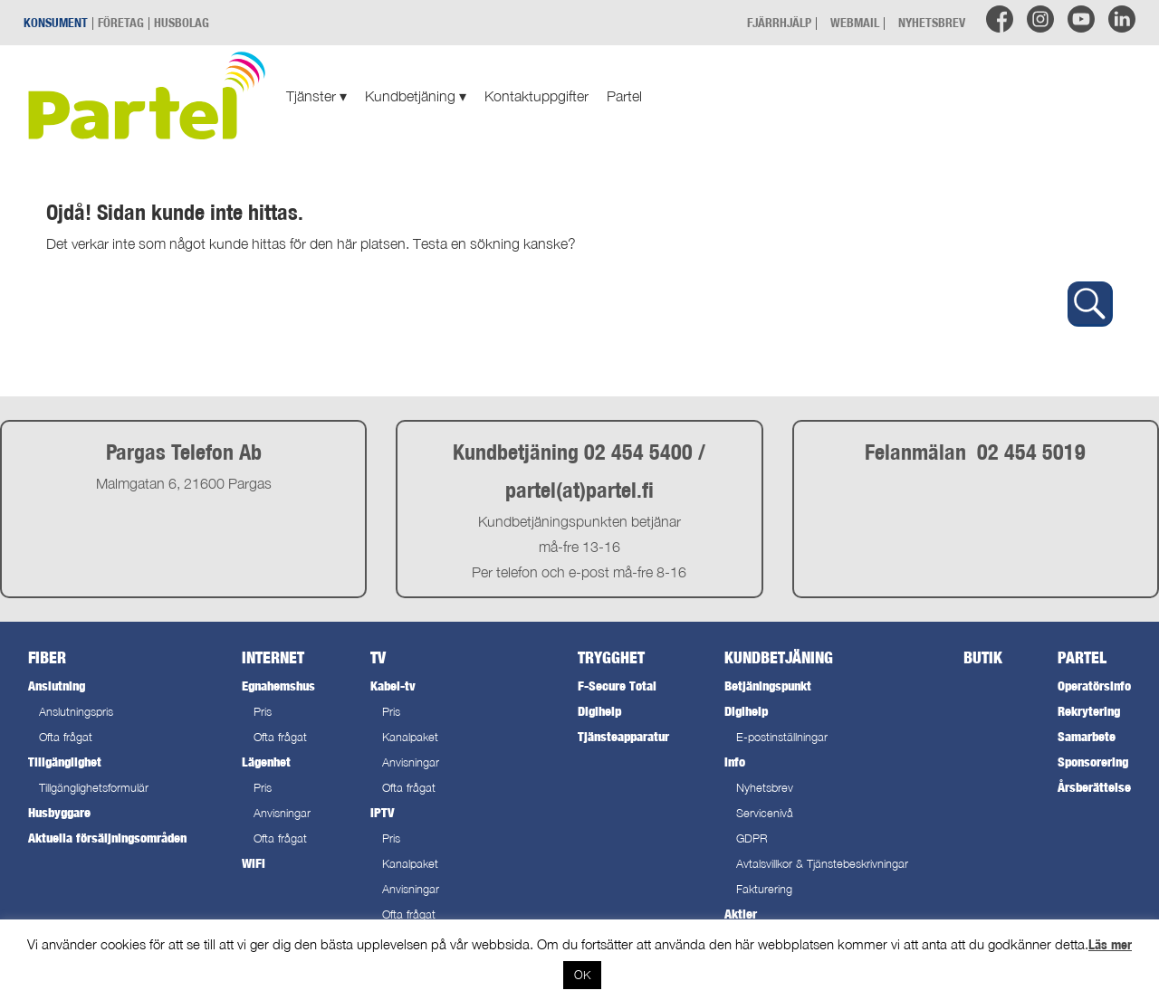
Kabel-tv (393, 685)
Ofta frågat (65, 737)
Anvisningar (282, 813)
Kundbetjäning (415, 96)
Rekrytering (1089, 711)
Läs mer (1110, 944)
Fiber (47, 657)
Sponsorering (1093, 761)
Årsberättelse (1094, 787)
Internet (273, 657)
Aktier (740, 913)
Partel (624, 96)
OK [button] (582, 974)
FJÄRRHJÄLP (779, 22)
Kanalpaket (410, 737)
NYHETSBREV (931, 22)
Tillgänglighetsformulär (93, 788)
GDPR (752, 838)
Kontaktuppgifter (536, 96)
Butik (982, 657)
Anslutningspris (76, 712)
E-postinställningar (782, 737)
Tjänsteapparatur (623, 736)
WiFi (253, 863)
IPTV (382, 812)
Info (734, 761)
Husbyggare (59, 812)
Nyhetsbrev (764, 788)
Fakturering (764, 889)
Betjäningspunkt (767, 685)
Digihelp (599, 711)
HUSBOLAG (181, 22)
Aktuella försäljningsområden (107, 837)
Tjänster (316, 96)
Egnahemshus (278, 685)
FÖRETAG (121, 22)
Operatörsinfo (1094, 685)
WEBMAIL (854, 22)
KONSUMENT (56, 22)
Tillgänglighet (64, 761)
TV (378, 657)
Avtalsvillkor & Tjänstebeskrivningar (822, 864)
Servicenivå (764, 813)
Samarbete (1087, 736)
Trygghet (611, 657)
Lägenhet (266, 761)
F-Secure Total (617, 685)
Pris (263, 712)
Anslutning (56, 685)
